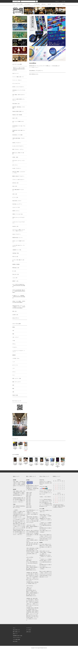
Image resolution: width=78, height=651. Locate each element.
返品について (15, 633)
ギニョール (53, 4)
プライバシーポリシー (17, 637)
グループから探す (26, 4)
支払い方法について (16, 629)
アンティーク (58, 4)
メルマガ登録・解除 (36, 4)
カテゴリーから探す (19, 4)
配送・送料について (16, 631)
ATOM (16, 641)
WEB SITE (48, 4)
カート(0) (63, 1)
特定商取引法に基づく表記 (17, 635)
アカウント (56, 1)
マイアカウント (29, 627)
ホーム (14, 4)
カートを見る (28, 629)
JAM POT (63, 4)
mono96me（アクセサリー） (35, 67)
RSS (14, 641)
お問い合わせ (42, 4)
